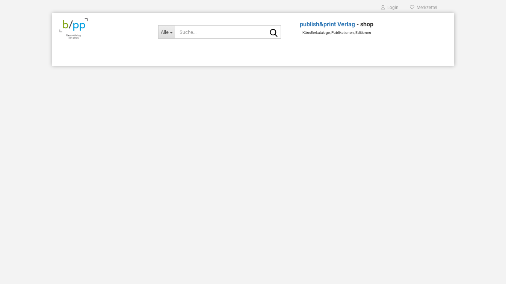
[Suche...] (166, 32)
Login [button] (390, 7)
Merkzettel (423, 7)
